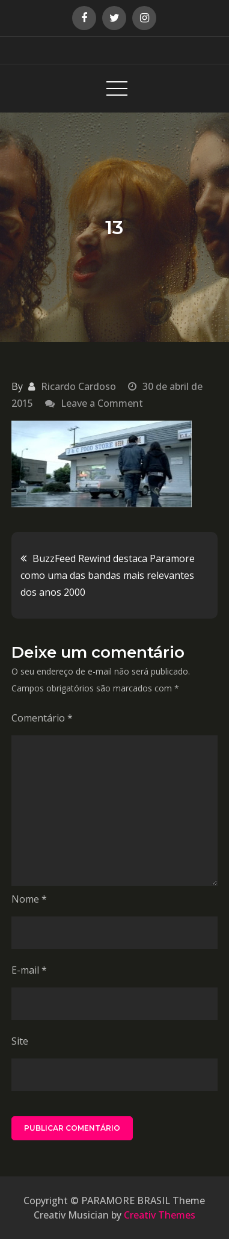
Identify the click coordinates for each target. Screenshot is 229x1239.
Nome (29, 899)
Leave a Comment (102, 403)
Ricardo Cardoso (78, 386)
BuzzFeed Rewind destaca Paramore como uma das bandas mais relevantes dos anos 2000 (107, 575)
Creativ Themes (159, 1215)
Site (19, 1041)
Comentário (42, 718)
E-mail (29, 970)
